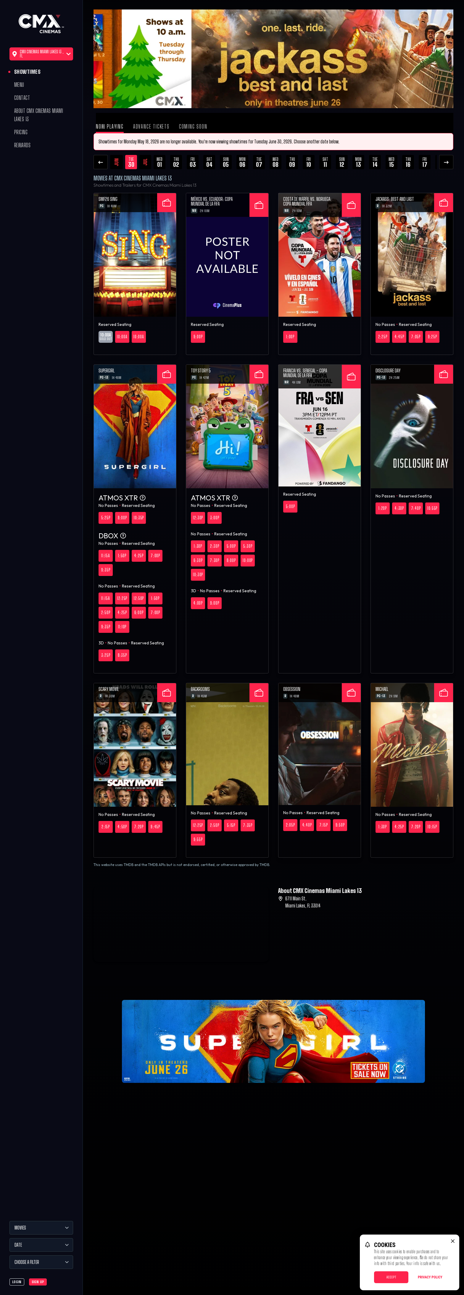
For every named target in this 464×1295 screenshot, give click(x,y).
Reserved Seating (115, 324)
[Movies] (41, 1228)
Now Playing (110, 126)
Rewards (22, 145)
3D (101, 643)
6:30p (198, 560)
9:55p (198, 839)
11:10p (122, 626)
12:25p (122, 598)
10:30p (198, 574)
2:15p (106, 826)
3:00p (214, 517)
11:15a (105, 555)
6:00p (139, 612)
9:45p (155, 826)
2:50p (105, 612)
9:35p (105, 569)
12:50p (139, 598)
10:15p (432, 826)
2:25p (382, 336)
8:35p (122, 655)
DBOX (113, 535)
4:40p (307, 824)
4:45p (399, 336)
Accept (391, 1277)
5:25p (105, 517)
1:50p (122, 555)
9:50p (340, 824)
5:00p (231, 546)
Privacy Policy (430, 1277)
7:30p (214, 560)
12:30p (198, 517)
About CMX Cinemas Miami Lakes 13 (38, 115)
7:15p (323, 824)
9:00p (198, 336)
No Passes (385, 324)
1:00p (290, 336)
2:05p (290, 824)
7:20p (139, 826)
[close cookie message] (453, 1241)
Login (17, 1282)
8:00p (122, 517)
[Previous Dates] (101, 162)
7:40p (416, 508)
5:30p (247, 546)
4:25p (139, 555)
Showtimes (27, 71)
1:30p (198, 546)
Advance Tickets (151, 126)
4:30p (399, 508)
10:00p (248, 560)
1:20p (382, 508)
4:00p (198, 603)
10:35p (139, 517)
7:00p (155, 555)
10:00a (122, 336)
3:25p (105, 655)
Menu (19, 84)
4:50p (122, 826)
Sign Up (38, 1282)
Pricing (21, 132)
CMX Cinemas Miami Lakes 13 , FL (41, 53)
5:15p (231, 825)
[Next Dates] (446, 162)
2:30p (214, 546)
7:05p (415, 336)
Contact (22, 98)
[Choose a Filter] (41, 1262)
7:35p (247, 825)
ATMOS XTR (122, 497)
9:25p (432, 336)
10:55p (432, 508)
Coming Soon (193, 126)
